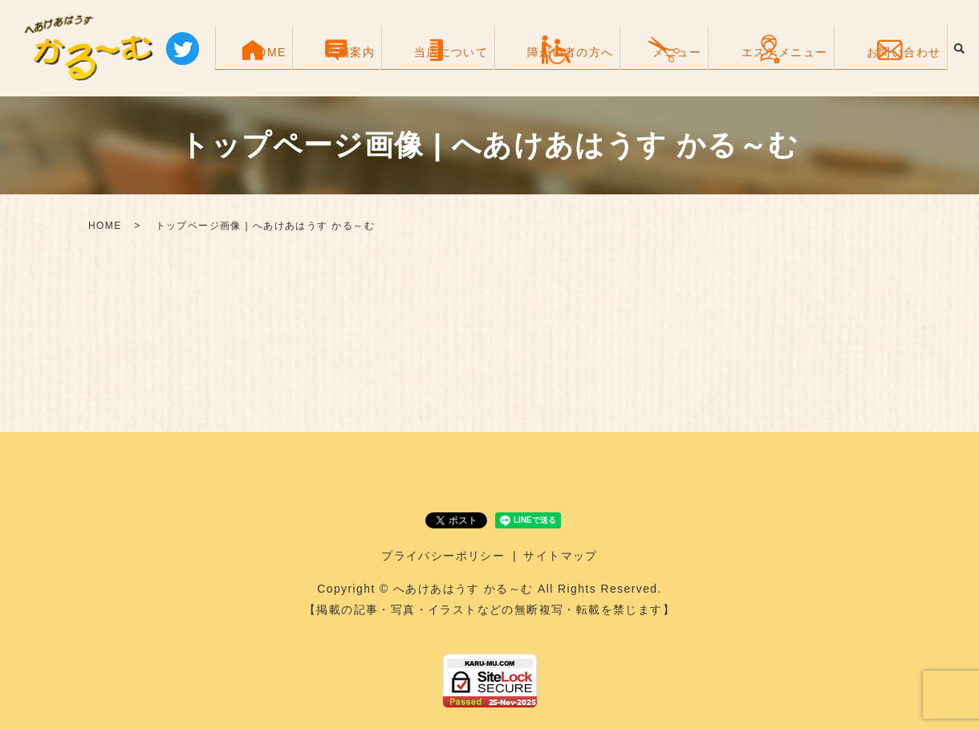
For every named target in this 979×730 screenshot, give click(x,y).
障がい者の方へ (633, 65)
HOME (395, 65)
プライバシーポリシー (443, 555)
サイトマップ (560, 555)
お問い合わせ (900, 65)
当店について (535, 65)
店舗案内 (456, 65)
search (959, 48)
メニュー (718, 65)
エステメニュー (803, 65)
